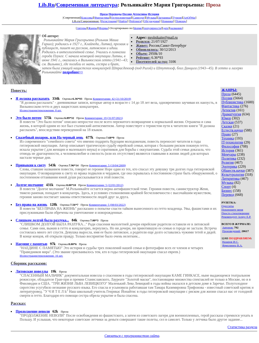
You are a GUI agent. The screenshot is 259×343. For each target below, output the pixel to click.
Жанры (92, 28)
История (153, 14)
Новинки (167, 21)
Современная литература (87, 5)
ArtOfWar (189, 17)
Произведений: (231, 231)
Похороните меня (232, 209)
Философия (230, 146)
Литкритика (230, 178)
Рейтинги (135, 21)
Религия (227, 162)
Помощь (181, 21)
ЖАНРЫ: (229, 90)
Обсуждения (151, 21)
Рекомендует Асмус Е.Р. (236, 216)
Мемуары (228, 154)
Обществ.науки (233, 170)
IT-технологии (232, 142)
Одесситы (227, 206)
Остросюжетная (121, 17)
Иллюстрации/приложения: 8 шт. (41, 110)
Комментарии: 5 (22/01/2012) (105, 185)
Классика (87, 17)
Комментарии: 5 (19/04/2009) (107, 165)
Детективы (139, 14)
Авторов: (228, 227)
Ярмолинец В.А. (232, 245)
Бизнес (226, 191)
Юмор (226, 118)
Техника (227, 138)
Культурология (232, 174)
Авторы (81, 28)
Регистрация (109, 21)
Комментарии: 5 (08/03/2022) (107, 204)
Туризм (177, 17)
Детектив (228, 110)
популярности (152, 28)
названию (176, 28)
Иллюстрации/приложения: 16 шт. (41, 255)
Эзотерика (229, 166)
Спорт (226, 186)
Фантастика (102, 17)
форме (138, 28)
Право (226, 134)
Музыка (151, 17)
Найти (123, 21)
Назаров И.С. (230, 241)
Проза (104, 14)
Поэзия (127, 14)
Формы (103, 28)
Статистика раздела (242, 327)
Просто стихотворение (235, 213)
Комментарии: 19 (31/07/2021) (104, 118)
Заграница (164, 17)
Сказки (226, 126)
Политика (228, 158)
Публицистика (232, 102)
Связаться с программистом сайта (131, 336)
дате (165, 28)
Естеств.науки (232, 130)
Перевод (227, 195)
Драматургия (231, 114)
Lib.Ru (46, 5)
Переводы (115, 14)
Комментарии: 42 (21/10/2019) (112, 98)
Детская (227, 122)
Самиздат (138, 17)
